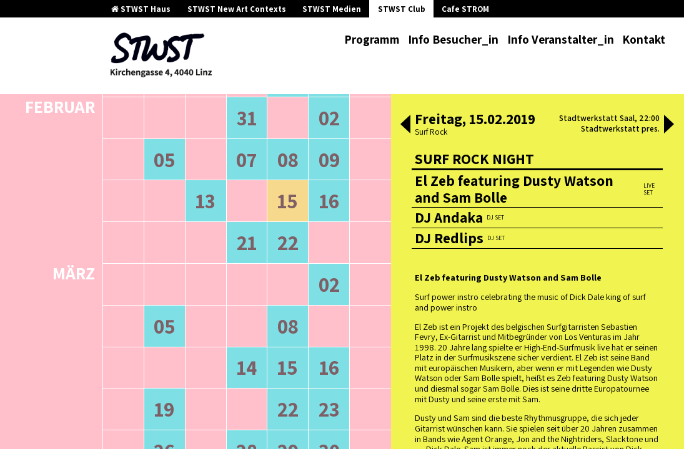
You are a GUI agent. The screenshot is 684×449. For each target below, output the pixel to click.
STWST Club (401, 9)
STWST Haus (141, 9)
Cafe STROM (465, 9)
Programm (372, 39)
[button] (405, 125)
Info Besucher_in (453, 39)
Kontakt (643, 39)
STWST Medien (331, 9)
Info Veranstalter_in (560, 39)
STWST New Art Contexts (236, 9)
